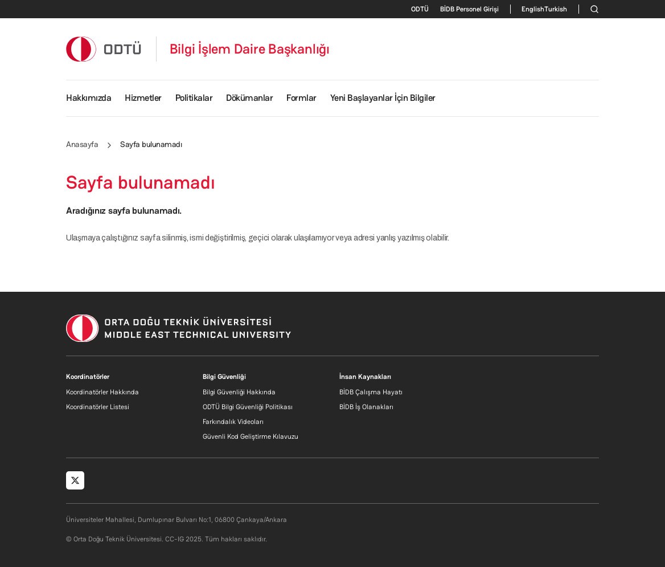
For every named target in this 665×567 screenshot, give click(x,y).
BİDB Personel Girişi (469, 9)
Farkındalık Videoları (233, 421)
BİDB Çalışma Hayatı (371, 392)
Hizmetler (143, 98)
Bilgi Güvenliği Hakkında (239, 392)
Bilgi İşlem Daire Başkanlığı (250, 49)
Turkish (555, 9)
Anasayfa (82, 144)
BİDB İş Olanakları (366, 406)
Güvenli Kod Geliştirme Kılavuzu (250, 436)
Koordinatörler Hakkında (102, 392)
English (533, 9)
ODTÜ (420, 9)
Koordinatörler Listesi (97, 406)
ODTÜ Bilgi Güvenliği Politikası (248, 406)
